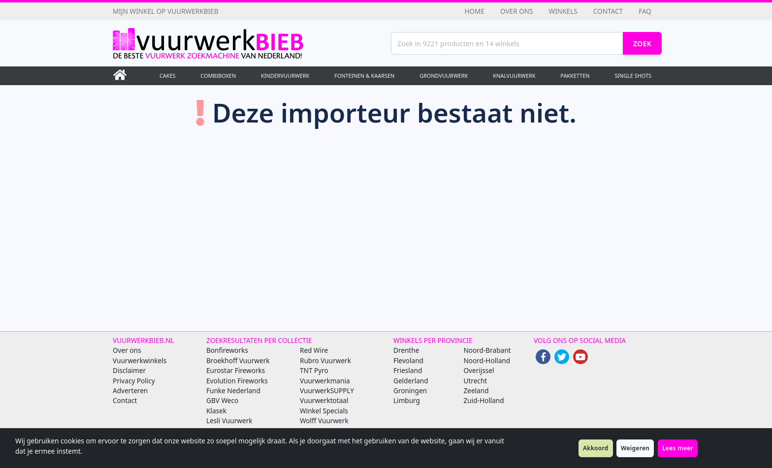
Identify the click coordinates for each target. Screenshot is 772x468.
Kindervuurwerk (285, 75)
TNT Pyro (314, 370)
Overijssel (479, 370)
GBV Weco (222, 400)
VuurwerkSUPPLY (327, 390)
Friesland (407, 370)
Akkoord (596, 448)
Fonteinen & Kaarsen (364, 75)
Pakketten (574, 75)
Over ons (516, 11)
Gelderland (410, 380)
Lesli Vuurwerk (229, 420)
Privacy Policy (134, 380)
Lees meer (677, 448)
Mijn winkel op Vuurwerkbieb (166, 11)
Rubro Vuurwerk (325, 360)
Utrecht (475, 380)
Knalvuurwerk (514, 75)
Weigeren (635, 448)
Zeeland (476, 390)
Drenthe (406, 350)
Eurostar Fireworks (235, 370)
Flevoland (408, 360)
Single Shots (632, 75)
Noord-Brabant (487, 350)
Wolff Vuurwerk (324, 420)
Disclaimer (129, 370)
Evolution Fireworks (237, 380)
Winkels (563, 11)
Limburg (406, 400)
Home (474, 11)
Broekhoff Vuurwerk (238, 360)
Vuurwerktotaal (324, 400)
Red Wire (314, 350)
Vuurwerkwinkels (139, 360)
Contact (608, 11)
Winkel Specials (324, 410)
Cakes (168, 75)
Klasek (216, 410)
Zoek (642, 43)
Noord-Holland (487, 360)
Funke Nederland (233, 390)
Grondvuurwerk (443, 75)
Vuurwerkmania (325, 380)
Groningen (410, 390)
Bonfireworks (227, 350)
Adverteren (130, 390)
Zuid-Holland (484, 400)
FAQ (645, 11)
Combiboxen (218, 75)
